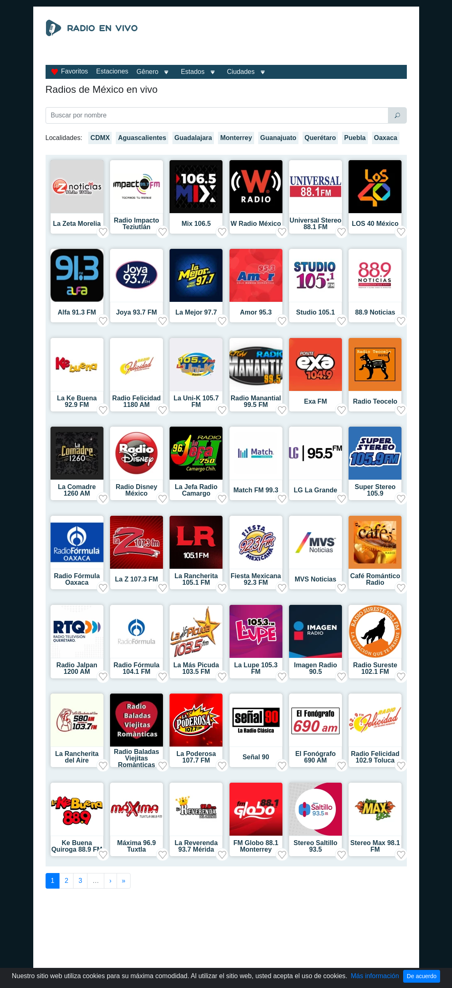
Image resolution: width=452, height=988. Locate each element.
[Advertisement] (281, 40)
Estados (192, 71)
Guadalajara (193, 137)
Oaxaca (385, 137)
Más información (375, 975)
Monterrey (236, 137)
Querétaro (320, 137)
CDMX (100, 137)
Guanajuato (278, 137)
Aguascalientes (142, 137)
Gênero (147, 71)
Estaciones (112, 71)
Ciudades (241, 71)
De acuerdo (421, 976)
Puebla (354, 137)
